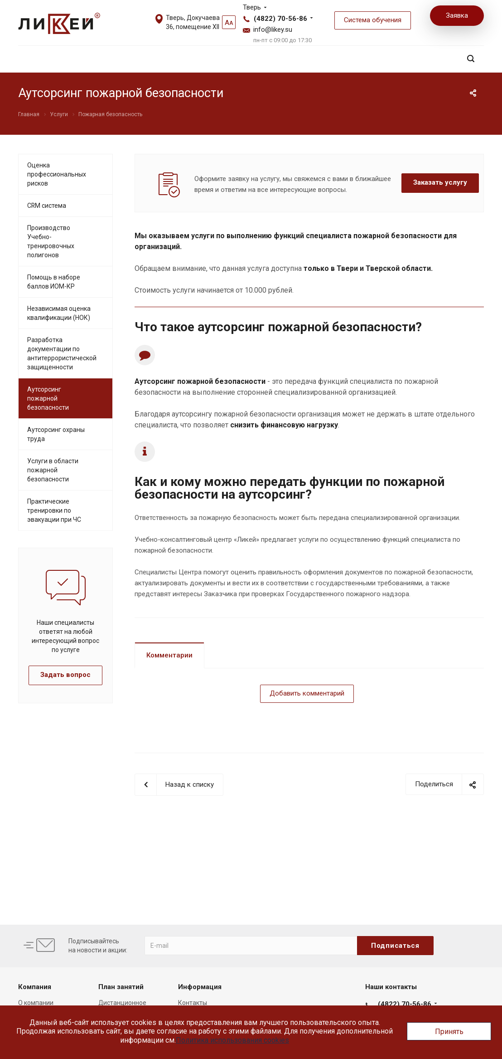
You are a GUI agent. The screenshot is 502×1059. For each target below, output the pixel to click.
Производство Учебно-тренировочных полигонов (50, 241)
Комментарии (169, 655)
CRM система (46, 205)
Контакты (192, 1002)
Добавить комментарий (307, 693)
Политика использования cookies (232, 1040)
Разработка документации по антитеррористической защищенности (62, 353)
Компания (34, 987)
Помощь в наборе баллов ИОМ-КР (53, 282)
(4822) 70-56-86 (280, 19)
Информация (200, 987)
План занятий (121, 987)
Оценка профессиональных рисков (56, 174)
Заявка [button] (457, 15)
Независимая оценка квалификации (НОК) (59, 313)
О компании (35, 1002)
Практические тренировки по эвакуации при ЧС (54, 510)
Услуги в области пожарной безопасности (52, 470)
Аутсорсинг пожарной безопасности (48, 398)
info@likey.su (272, 29)
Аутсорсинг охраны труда (56, 434)
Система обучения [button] (372, 20)
